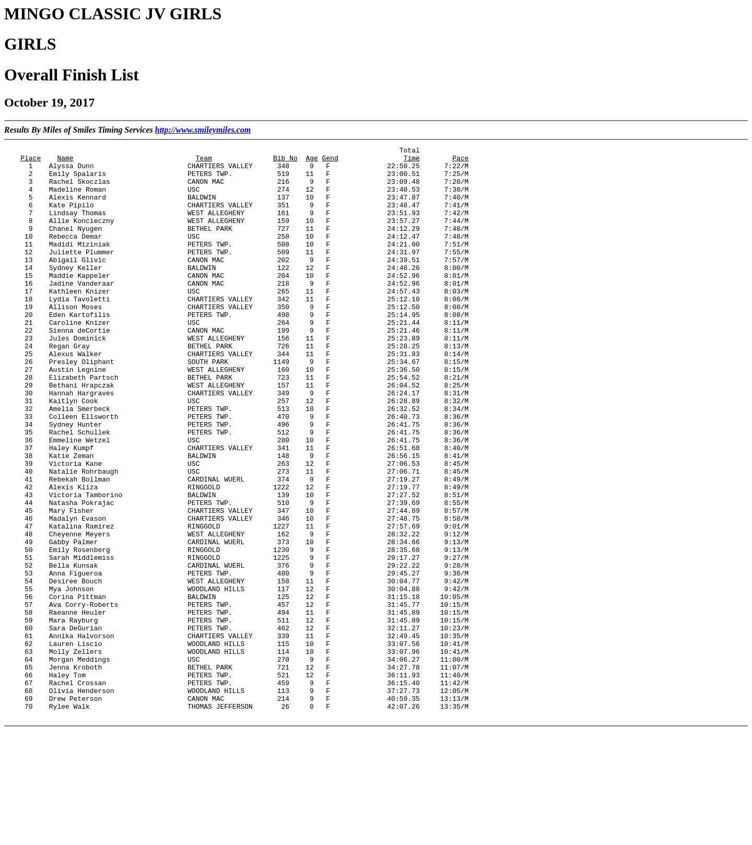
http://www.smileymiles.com (203, 129)
